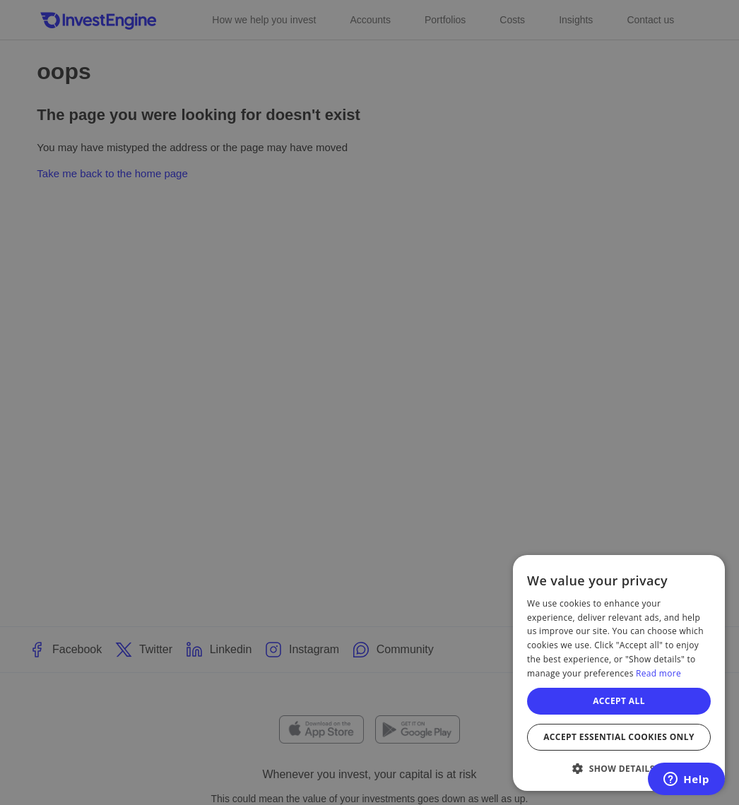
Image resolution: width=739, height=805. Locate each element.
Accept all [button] (619, 701)
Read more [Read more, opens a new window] (658, 673)
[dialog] (619, 673)
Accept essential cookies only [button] (618, 737)
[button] (619, 768)
